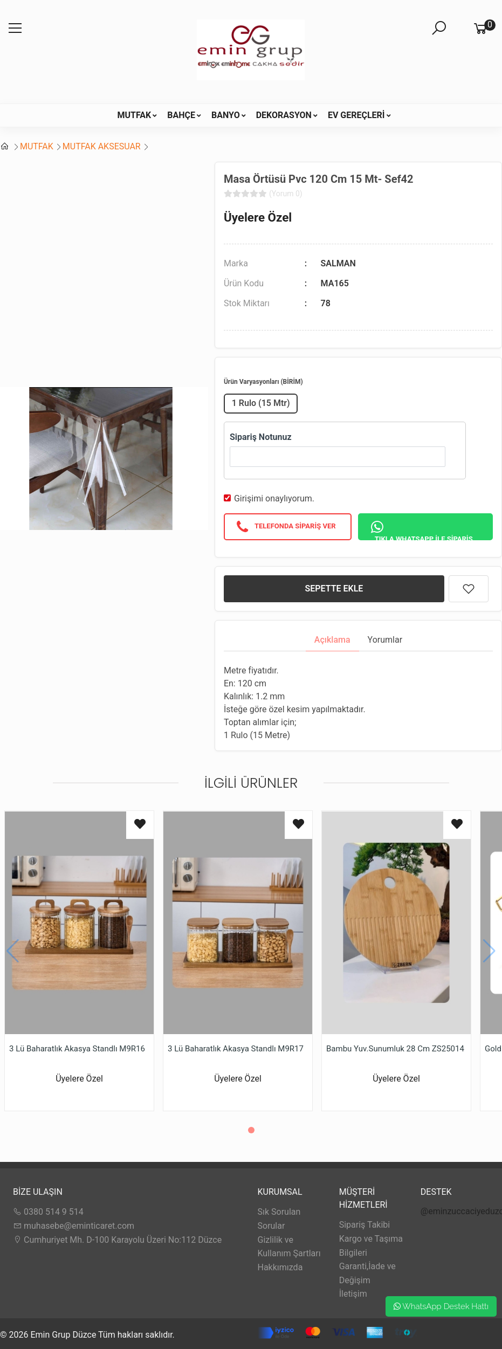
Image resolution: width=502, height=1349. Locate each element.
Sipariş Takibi (364, 1225)
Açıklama (332, 640)
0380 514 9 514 (48, 1212)
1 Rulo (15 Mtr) (261, 403)
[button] (251, 1130)
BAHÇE (181, 115)
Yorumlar (385, 640)
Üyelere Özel (258, 217)
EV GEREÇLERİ (356, 115)
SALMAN (338, 263)
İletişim (353, 1294)
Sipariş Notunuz (261, 437)
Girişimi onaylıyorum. (274, 498)
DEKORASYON (284, 115)
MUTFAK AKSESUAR (102, 146)
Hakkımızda (280, 1267)
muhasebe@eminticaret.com (73, 1226)
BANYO (225, 115)
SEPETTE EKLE (334, 588)
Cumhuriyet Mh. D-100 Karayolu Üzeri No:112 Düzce (117, 1240)
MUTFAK (134, 115)
